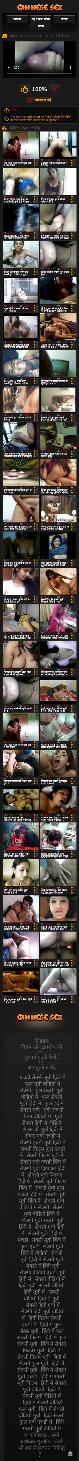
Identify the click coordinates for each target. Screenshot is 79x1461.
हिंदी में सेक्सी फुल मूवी (42, 1360)
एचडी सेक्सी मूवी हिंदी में (43, 1077)
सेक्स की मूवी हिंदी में (49, 120)
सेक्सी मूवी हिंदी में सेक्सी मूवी (41, 1256)
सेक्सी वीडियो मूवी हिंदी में (39, 7)
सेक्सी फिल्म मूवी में (45, 1155)
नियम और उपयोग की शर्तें (41, 1049)
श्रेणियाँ (64, 19)
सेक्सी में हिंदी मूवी (43, 1266)
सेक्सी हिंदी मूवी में (43, 1305)
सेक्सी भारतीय (33, 120)
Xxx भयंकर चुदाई (23, 116)
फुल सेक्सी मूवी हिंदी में (41, 1100)
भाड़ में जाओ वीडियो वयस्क (40, 23)
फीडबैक (41, 1041)
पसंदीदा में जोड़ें (43, 100)
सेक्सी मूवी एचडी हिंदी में (43, 1162)
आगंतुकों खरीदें (41, 1067)
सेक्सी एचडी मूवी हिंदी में (43, 1142)
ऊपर (70, 1453)
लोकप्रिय (17, 19)
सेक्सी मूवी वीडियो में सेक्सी (41, 1204)
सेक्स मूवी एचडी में (42, 1136)
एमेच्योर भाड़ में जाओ (42, 116)
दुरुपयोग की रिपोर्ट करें (41, 1059)
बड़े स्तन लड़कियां (18, 120)
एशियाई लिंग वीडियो (62, 116)
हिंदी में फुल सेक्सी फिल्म (40, 1334)
